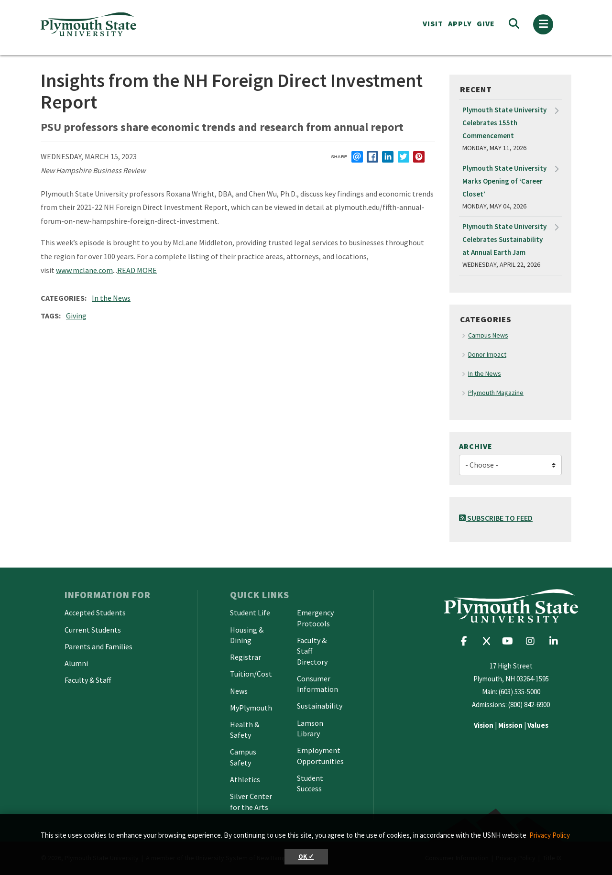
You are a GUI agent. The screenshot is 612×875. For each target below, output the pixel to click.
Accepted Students (95, 612)
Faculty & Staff (88, 680)
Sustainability (319, 706)
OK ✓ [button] (306, 857)
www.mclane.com (84, 270)
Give (486, 23)
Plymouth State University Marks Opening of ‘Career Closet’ (504, 181)
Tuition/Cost (251, 673)
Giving (76, 315)
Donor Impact (487, 354)
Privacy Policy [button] (549, 835)
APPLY (460, 23)
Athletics (245, 779)
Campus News (488, 335)
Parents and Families (98, 646)
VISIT (433, 23)
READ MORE (137, 270)
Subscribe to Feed (496, 518)
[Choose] (510, 465)
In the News (111, 298)
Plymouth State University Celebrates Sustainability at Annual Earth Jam (504, 239)
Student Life (250, 612)
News (239, 691)
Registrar (245, 657)
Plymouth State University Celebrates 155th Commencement (504, 122)
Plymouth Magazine (496, 392)
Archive (475, 446)
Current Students (93, 629)
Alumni (76, 663)
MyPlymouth (251, 707)
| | (511, 725)
